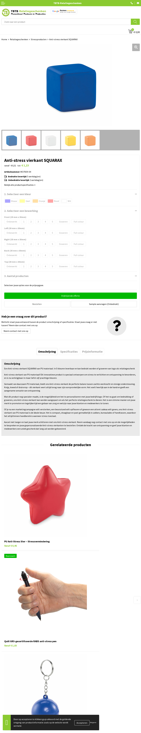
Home (4, 39)
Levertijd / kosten (80, 659)
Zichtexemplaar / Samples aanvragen (89, 680)
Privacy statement (80, 715)
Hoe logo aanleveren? (82, 676)
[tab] (47, 351)
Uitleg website (79, 664)
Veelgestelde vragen (81, 655)
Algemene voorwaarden (83, 724)
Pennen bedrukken (10, 699)
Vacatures (76, 703)
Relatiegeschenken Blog (83, 707)
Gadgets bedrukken (10, 711)
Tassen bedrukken (9, 703)
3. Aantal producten (16, 276)
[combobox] (66, 22)
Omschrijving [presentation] (47, 351)
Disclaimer (77, 720)
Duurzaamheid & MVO (82, 685)
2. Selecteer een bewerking (21, 210)
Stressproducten (39, 39)
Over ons (76, 699)
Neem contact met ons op (16, 330)
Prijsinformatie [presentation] (92, 351)
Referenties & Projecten (83, 711)
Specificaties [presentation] (69, 351)
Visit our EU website (81, 728)
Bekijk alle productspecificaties (19, 184)
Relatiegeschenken (19, 39)
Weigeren (93, 722)
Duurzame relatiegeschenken (15, 707)
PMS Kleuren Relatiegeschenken (87, 672)
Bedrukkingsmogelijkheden (85, 668)
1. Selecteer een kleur (17, 194)
